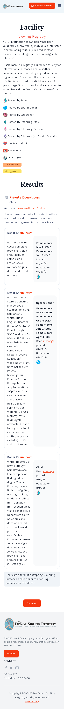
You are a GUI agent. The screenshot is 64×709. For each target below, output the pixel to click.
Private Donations (24, 197)
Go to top (32, 603)
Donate (11, 653)
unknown (26, 232)
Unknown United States (31, 208)
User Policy (32, 701)
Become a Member (42, 5)
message (48, 341)
